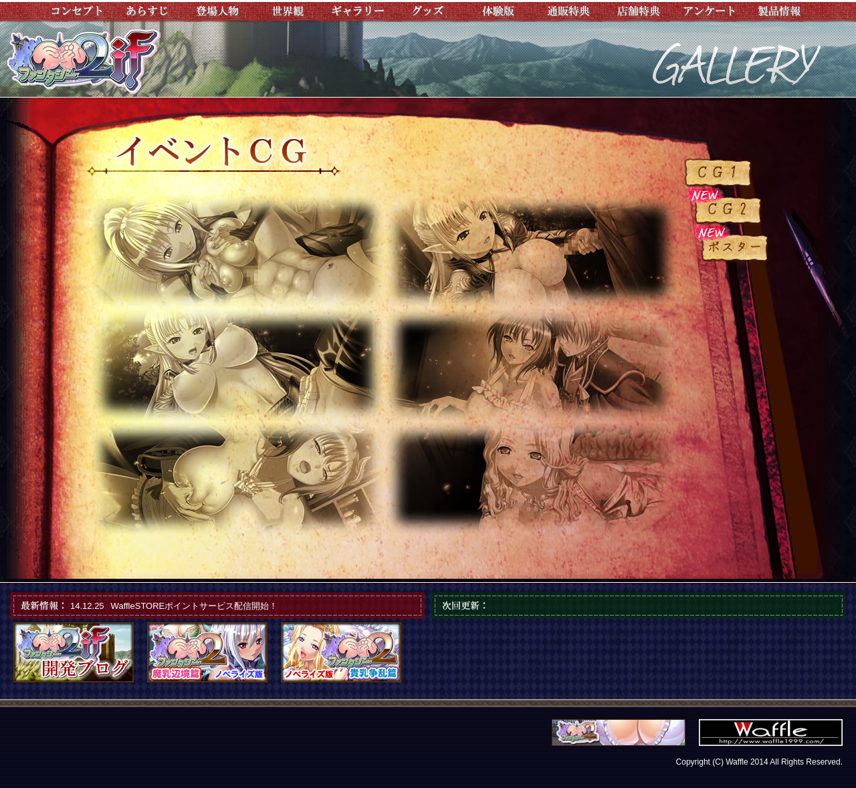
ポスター (735, 248)
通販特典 (569, 11)
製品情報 (779, 11)
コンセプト (77, 11)
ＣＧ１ (719, 173)
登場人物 (218, 11)
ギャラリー (358, 11)
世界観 (288, 11)
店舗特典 (639, 11)
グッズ (428, 11)
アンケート (709, 11)
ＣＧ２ (729, 210)
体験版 (498, 11)
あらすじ (147, 11)
